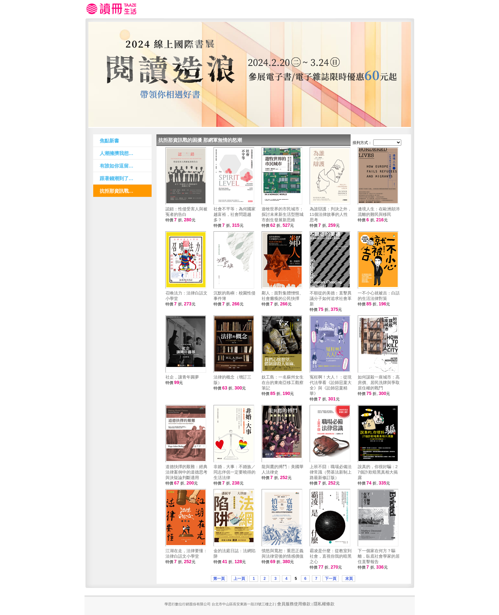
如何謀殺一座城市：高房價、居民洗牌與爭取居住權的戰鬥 (379, 382)
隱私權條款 (324, 603)
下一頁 (330, 578)
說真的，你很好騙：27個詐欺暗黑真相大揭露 (378, 472)
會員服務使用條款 (294, 603)
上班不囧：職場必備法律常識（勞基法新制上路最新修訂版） (331, 472)
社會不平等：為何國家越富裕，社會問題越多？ (234, 214)
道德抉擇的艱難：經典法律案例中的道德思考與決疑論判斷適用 (186, 472)
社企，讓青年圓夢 (182, 377)
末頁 (348, 578)
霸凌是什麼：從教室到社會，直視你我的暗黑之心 (331, 556)
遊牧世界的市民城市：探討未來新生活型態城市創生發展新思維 (283, 214)
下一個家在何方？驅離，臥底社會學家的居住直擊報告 (379, 556)
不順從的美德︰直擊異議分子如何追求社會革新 (331, 298)
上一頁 (239, 578)
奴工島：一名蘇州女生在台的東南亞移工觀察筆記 (283, 382)
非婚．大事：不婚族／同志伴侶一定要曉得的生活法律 (234, 472)
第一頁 (219, 578)
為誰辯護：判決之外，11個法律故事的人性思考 (331, 214)
